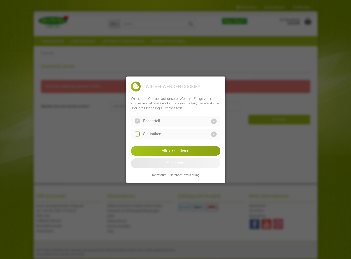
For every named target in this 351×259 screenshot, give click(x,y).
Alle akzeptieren (175, 150)
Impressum (159, 175)
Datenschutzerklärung (185, 175)
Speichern (175, 163)
